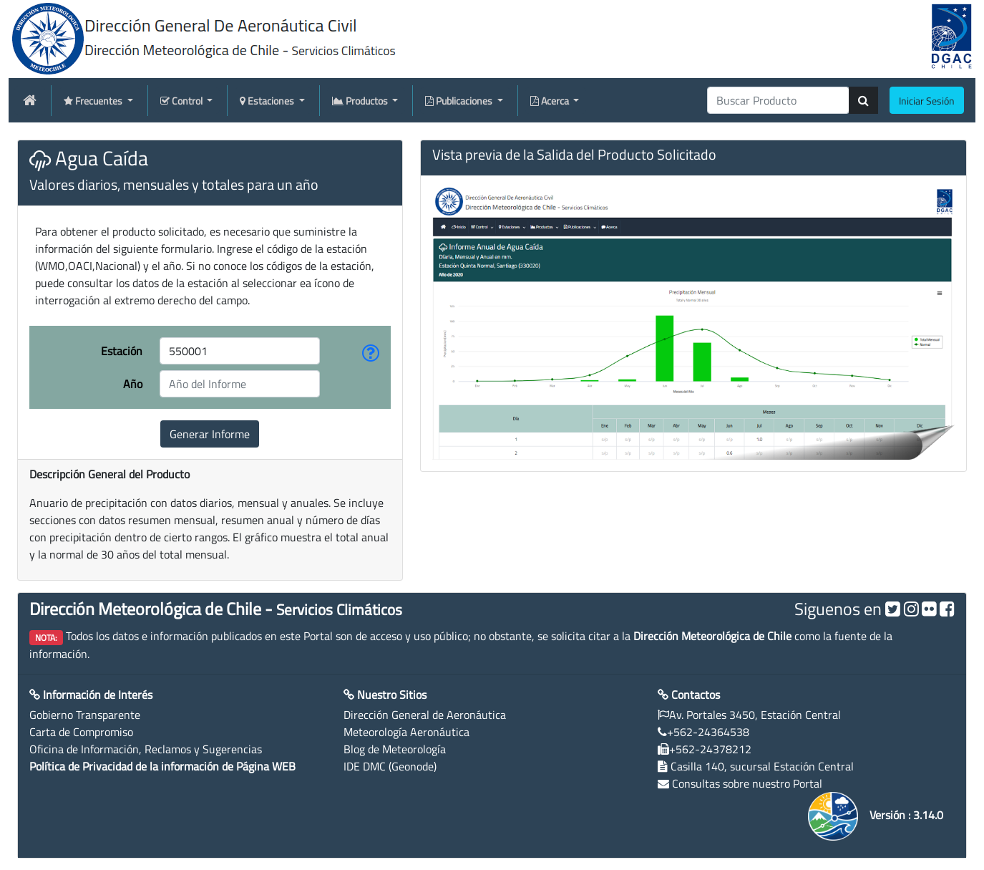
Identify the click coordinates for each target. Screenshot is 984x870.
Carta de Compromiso (81, 731)
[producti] (778, 100)
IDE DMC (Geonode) (390, 766)
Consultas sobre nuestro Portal (747, 783)
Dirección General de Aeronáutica (425, 714)
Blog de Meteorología (395, 749)
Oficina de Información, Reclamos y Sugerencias (145, 749)
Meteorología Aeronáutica (406, 731)
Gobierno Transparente (84, 714)
